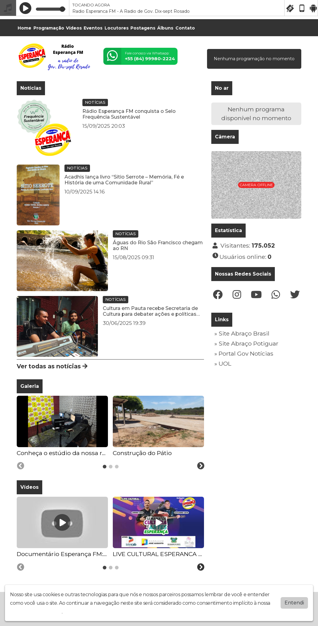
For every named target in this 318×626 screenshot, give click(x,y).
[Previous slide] (20, 466)
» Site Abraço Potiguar (246, 343)
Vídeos (74, 28)
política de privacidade (36, 611)
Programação (48, 28)
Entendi (294, 602)
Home (24, 28)
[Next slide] (200, 466)
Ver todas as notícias (52, 366)
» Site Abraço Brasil (241, 333)
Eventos (93, 28)
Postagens (142, 28)
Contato (185, 28)
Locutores (117, 28)
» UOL (222, 363)
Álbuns (165, 28)
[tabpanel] (62, 426)
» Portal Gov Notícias (243, 353)
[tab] (104, 466)
